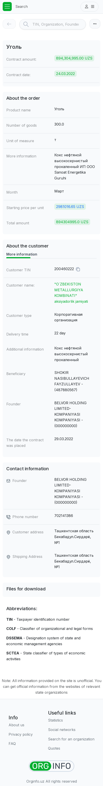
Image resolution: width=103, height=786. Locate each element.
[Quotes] (71, 748)
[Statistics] (71, 720)
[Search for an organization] (71, 739)
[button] (89, 6)
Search (21, 6)
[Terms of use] (21, 734)
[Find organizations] (51, 766)
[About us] (21, 725)
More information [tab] (21, 254)
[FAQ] (21, 744)
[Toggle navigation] (7, 6)
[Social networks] (71, 730)
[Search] (59, 24)
